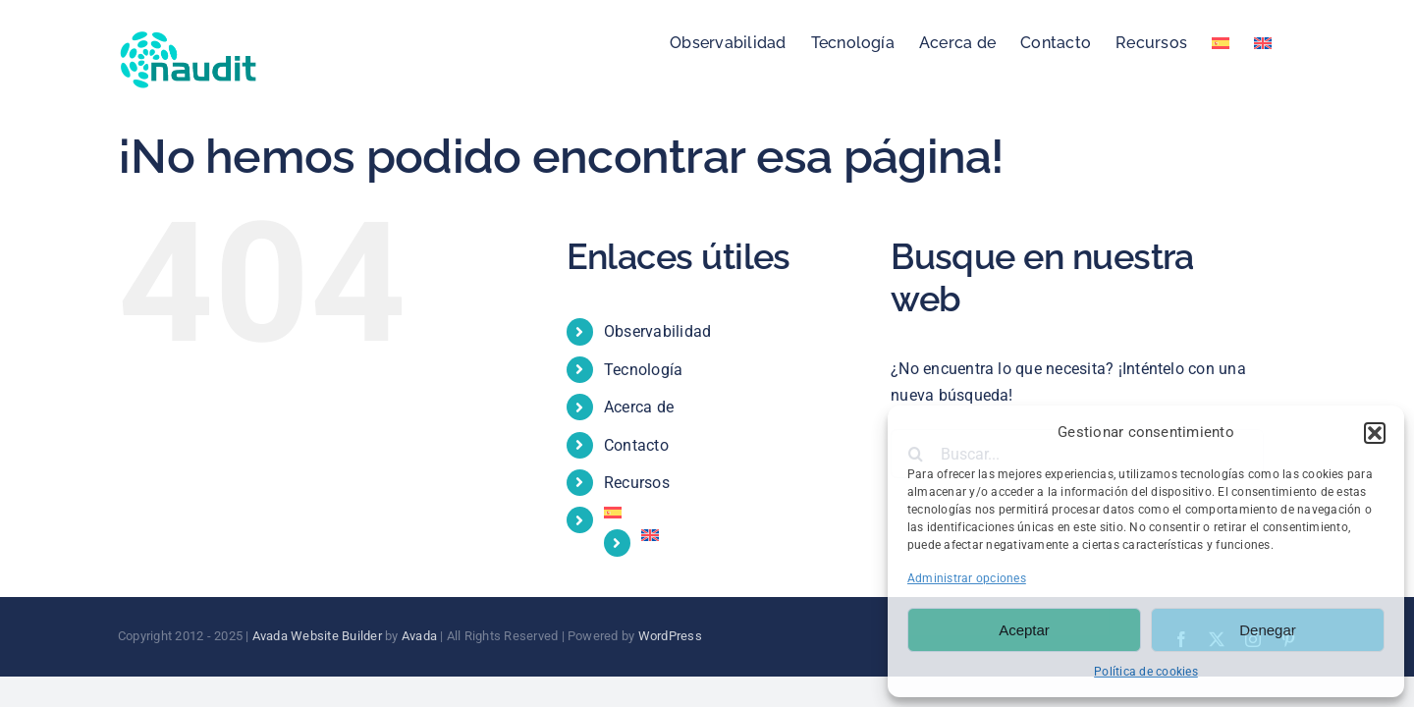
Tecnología (643, 369)
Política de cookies (1146, 672)
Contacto (636, 445)
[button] (1375, 433)
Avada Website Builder (317, 635)
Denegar (1267, 630)
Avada (419, 635)
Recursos (637, 482)
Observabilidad (657, 331)
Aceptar (1024, 630)
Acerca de (639, 407)
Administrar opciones (966, 578)
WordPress (670, 635)
